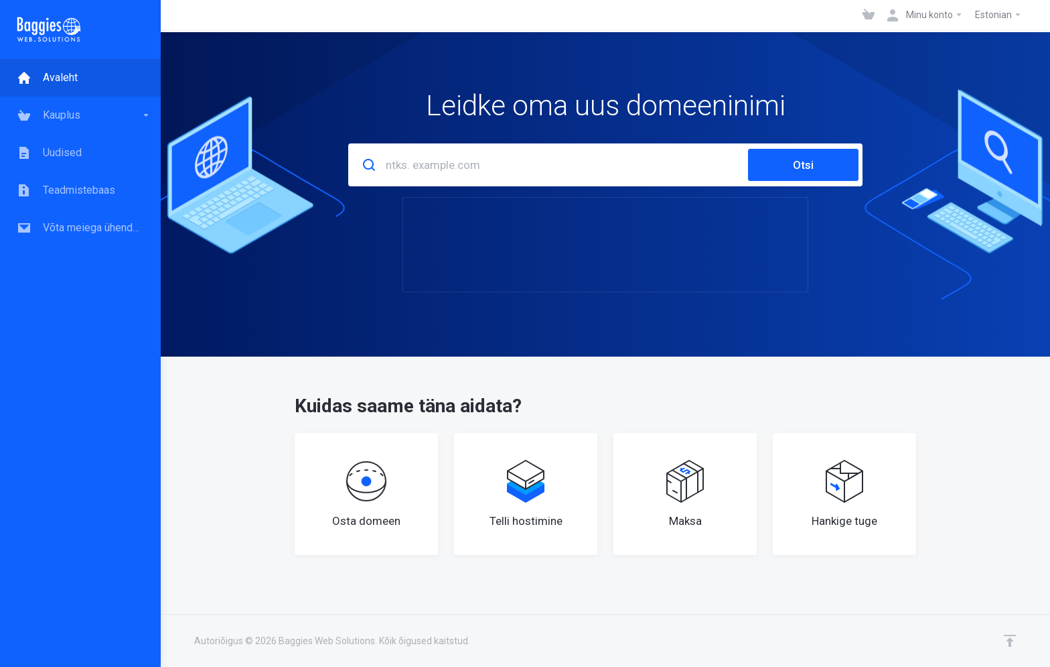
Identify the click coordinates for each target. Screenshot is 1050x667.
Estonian (998, 14)
